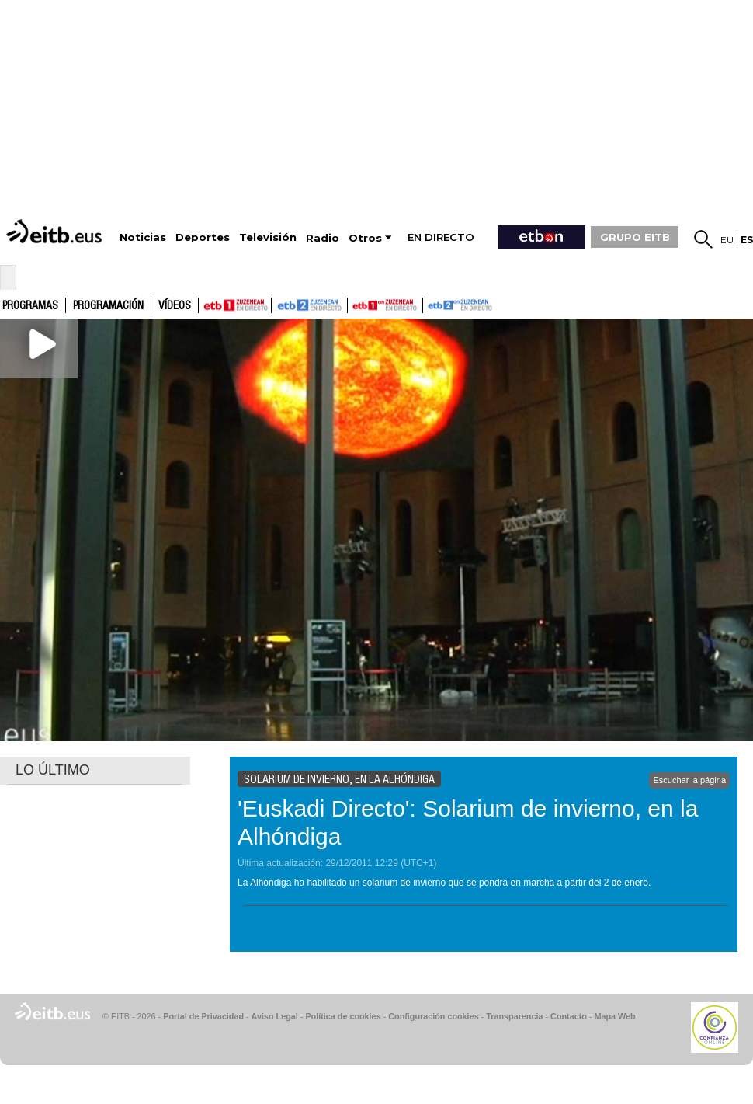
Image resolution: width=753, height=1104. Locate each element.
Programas (30, 306)
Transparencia (514, 1016)
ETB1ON (354, 304)
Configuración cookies (433, 1016)
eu (727, 240)
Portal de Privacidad (203, 1016)
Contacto (568, 1016)
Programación (108, 306)
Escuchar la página (689, 780)
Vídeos (174, 306)
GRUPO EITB (635, 237)
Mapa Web (614, 1016)
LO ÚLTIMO (53, 770)
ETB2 (309, 305)
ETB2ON (430, 304)
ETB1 (234, 305)
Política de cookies (342, 1016)
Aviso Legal (275, 1016)
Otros (365, 238)
